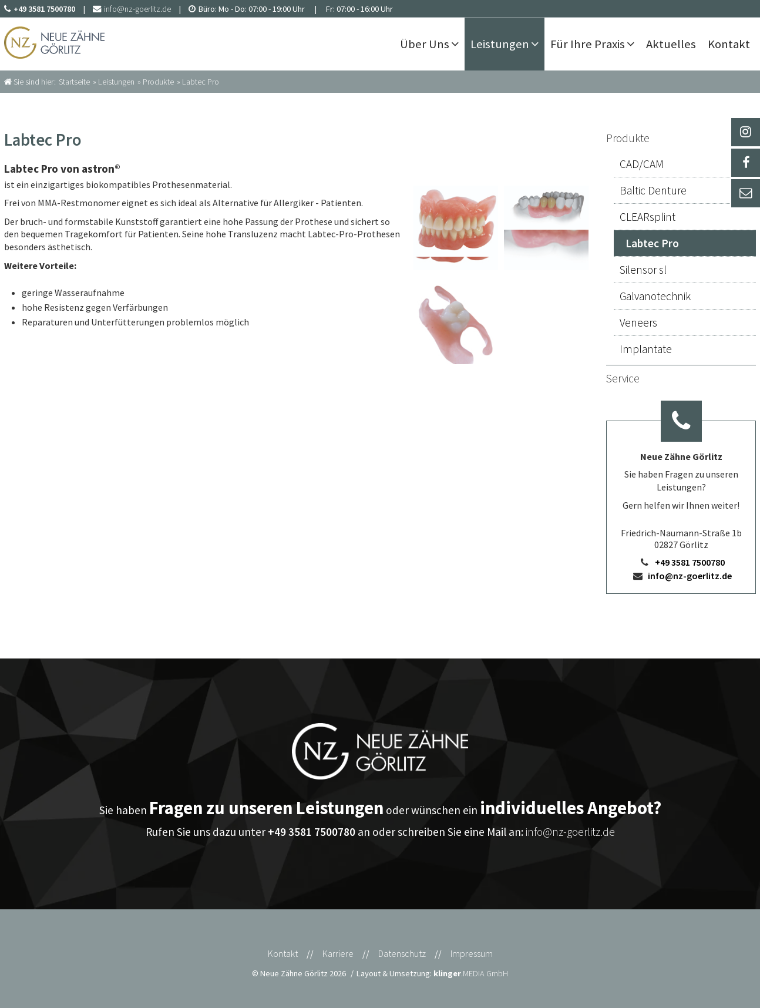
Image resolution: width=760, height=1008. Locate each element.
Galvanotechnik (655, 296)
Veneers (638, 322)
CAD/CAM (642, 164)
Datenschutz (402, 953)
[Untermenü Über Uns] (458, 44)
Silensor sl (643, 270)
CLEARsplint (647, 217)
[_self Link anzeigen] (745, 162)
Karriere (338, 953)
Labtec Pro (652, 243)
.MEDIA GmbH (470, 973)
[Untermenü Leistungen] (537, 44)
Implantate (646, 349)
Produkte (628, 138)
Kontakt (283, 953)
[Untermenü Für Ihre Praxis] (633, 44)
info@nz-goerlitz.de (690, 576)
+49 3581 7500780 (690, 562)
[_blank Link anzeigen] (745, 132)
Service (623, 378)
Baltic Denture (653, 190)
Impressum (471, 953)
